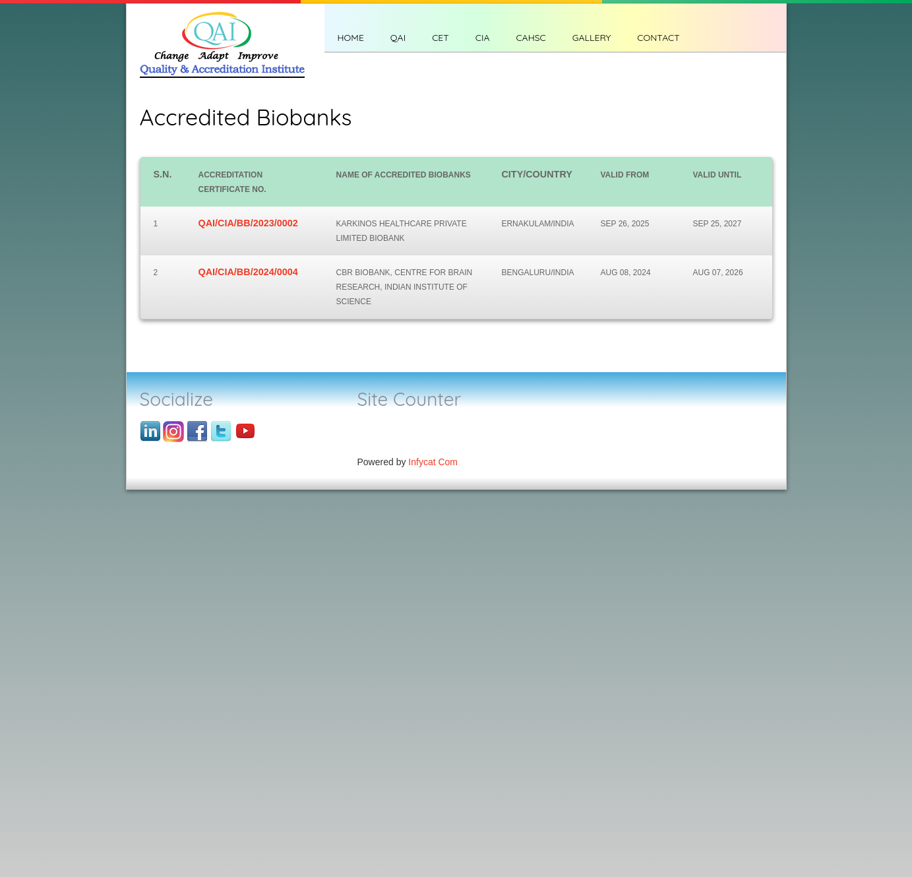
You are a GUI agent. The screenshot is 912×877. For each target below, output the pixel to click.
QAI (398, 38)
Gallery (591, 38)
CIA (482, 38)
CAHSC (530, 38)
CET (440, 38)
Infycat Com (433, 462)
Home (351, 38)
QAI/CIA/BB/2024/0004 (248, 272)
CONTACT (658, 38)
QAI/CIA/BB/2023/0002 (248, 223)
